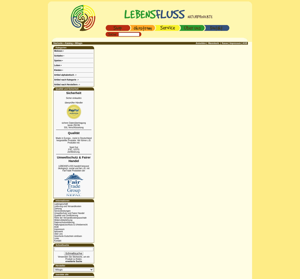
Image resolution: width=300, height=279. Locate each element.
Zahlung (58, 208)
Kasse (225, 43)
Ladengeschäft (61, 204)
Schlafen (58, 56)
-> (67, 84)
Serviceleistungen (62, 211)
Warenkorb (213, 43)
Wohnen (58, 51)
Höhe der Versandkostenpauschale (70, 218)
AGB (56, 227)
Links (56, 238)
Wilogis (78, 43)
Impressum (59, 229)
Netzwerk (58, 231)
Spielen (58, 60)
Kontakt (57, 241)
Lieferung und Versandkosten (67, 206)
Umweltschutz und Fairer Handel (69, 213)
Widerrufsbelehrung (63, 220)
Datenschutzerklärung (64, 222)
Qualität (74, 133)
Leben (57, 65)
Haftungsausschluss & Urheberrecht (71, 225)
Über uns (58, 234)
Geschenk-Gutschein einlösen (68, 236)
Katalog (69, 43)
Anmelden (201, 43)
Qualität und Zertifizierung (66, 215)
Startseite (58, 43)
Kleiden (58, 70)
